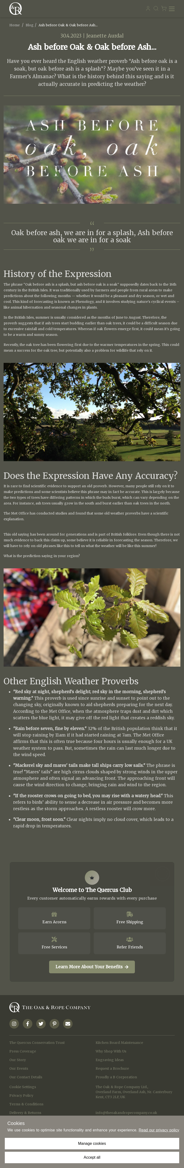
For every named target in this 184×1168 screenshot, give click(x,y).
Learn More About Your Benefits (92, 966)
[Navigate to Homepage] (16, 8)
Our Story (17, 1060)
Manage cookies (92, 1143)
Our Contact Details (25, 1077)
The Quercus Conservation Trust (37, 1043)
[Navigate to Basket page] (164, 8)
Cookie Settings (22, 1087)
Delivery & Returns (25, 1113)
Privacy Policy (21, 1095)
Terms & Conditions (26, 1104)
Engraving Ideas (110, 1060)
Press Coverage (22, 1051)
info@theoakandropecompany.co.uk (126, 1113)
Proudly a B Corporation (116, 1077)
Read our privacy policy (159, 1130)
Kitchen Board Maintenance (119, 1043)
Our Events (18, 1068)
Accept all (92, 1157)
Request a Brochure (112, 1068)
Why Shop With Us (111, 1051)
